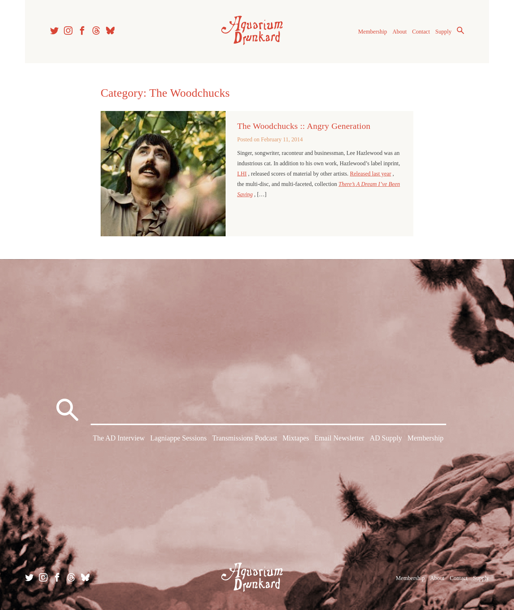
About (399, 32)
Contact (421, 32)
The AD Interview (119, 438)
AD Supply (386, 438)
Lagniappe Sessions (178, 438)
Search (460, 30)
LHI (242, 174)
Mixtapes (295, 438)
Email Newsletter (339, 438)
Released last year (370, 174)
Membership (372, 32)
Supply (443, 32)
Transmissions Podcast (244, 438)
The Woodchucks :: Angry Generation (303, 126)
